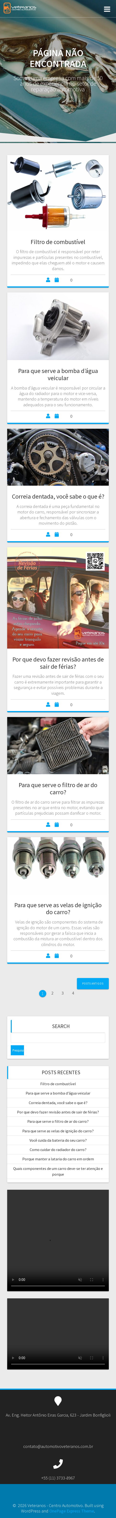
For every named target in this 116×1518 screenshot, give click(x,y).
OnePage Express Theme (71, 1511)
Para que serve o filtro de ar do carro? (58, 788)
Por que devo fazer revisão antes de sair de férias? (58, 662)
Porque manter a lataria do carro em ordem (58, 1159)
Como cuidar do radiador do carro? (58, 1149)
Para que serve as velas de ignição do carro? (58, 908)
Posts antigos (93, 983)
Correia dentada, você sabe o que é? (58, 496)
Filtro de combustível (58, 242)
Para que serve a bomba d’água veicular (58, 374)
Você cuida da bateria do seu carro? (58, 1140)
